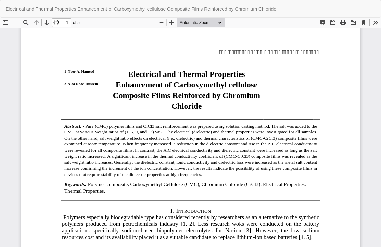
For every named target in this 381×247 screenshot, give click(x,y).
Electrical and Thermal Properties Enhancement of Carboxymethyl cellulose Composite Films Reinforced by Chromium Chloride (140, 9)
